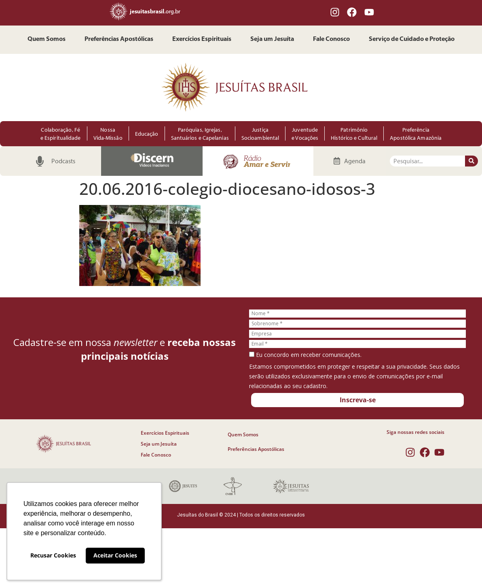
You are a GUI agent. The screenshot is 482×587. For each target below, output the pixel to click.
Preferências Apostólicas (119, 39)
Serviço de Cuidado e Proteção (412, 39)
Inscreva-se (358, 399)
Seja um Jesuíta (272, 39)
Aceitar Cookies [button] (115, 555)
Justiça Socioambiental (260, 133)
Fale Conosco (331, 39)
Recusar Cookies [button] (53, 555)
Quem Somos (46, 39)
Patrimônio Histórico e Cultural (354, 133)
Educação (147, 133)
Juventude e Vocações (305, 133)
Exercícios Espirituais (201, 39)
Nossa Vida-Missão (108, 133)
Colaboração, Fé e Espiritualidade (60, 133)
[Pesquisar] (471, 161)
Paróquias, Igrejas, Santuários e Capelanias (200, 133)
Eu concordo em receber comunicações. (305, 355)
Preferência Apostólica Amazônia (416, 133)
